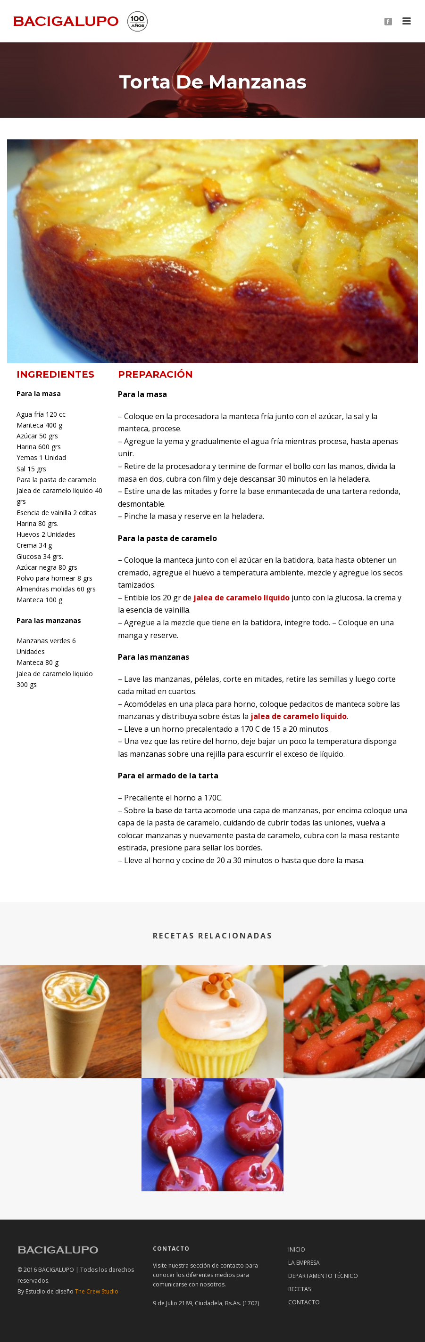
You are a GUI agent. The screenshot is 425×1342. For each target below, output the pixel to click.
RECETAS (299, 1289)
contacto (232, 1265)
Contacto (304, 1302)
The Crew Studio (71, 1291)
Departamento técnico (323, 1276)
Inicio (296, 1249)
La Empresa (304, 1263)
